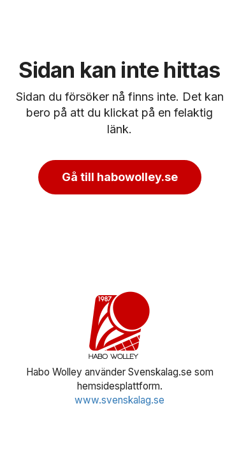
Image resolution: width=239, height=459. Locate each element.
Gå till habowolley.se (120, 177)
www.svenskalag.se (119, 400)
